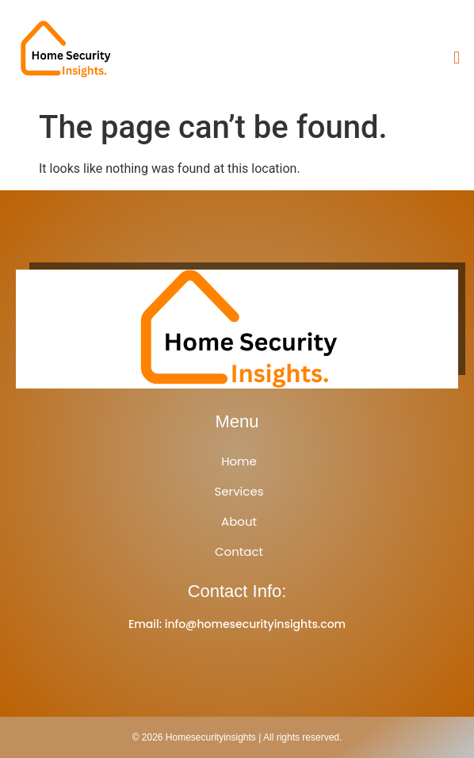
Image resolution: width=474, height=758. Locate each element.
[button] (457, 57)
